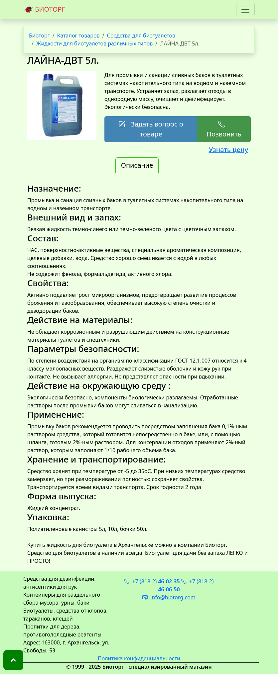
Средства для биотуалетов (141, 35)
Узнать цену (228, 149)
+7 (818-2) (152, 581)
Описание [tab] (137, 165)
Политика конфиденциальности (139, 658)
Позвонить (224, 129)
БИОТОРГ (44, 10)
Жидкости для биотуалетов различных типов (94, 43)
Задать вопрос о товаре (151, 129)
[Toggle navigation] (245, 9)
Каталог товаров (78, 35)
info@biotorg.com (169, 597)
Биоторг (39, 35)
